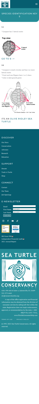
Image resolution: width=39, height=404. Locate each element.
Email (5, 206)
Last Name (7, 212)
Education (5, 157)
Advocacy (5, 150)
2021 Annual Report (9, 241)
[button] (36, 4)
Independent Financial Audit (12, 239)
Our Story (5, 142)
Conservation (6, 146)
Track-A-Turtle (7, 172)
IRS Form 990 (6, 236)
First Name (7, 209)
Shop (3, 176)
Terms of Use (7, 319)
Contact (4, 187)
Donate (4, 168)
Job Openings (6, 195)
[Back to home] (5, 4)
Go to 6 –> (8, 58)
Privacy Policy (23, 319)
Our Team (5, 191)
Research (5, 153)
